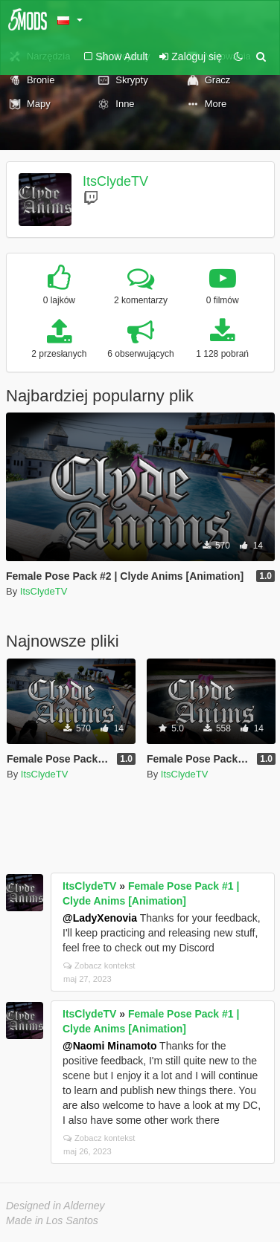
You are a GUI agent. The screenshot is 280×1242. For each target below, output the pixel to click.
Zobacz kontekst (99, 965)
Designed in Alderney (55, 1206)
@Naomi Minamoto (109, 1046)
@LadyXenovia (100, 918)
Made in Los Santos (52, 1220)
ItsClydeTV (115, 181)
